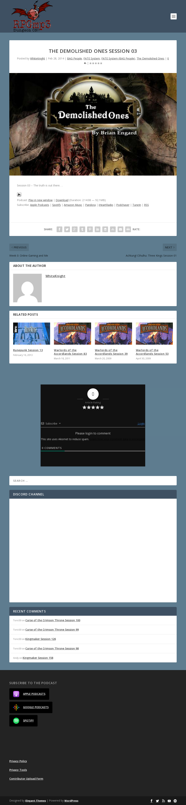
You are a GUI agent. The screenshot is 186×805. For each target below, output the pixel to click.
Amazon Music (73, 205)
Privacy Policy (18, 761)
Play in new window (40, 200)
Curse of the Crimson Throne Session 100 (52, 620)
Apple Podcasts (39, 205)
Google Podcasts (31, 707)
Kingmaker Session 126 (40, 639)
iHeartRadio (106, 205)
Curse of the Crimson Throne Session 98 (52, 648)
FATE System (91, 58)
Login (141, 423)
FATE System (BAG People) (118, 58)
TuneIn (136, 205)
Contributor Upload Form (26, 778)
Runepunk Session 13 (28, 350)
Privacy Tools (18, 770)
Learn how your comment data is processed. (117, 439)
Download (62, 200)
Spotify (56, 205)
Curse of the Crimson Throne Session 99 (52, 629)
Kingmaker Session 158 (38, 658)
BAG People (74, 58)
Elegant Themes (35, 800)
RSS (146, 205)
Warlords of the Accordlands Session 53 (152, 351)
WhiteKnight (37, 58)
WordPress (71, 800)
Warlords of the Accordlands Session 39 (111, 351)
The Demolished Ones (150, 58)
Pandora (90, 205)
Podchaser (122, 205)
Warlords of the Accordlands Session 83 (70, 351)
